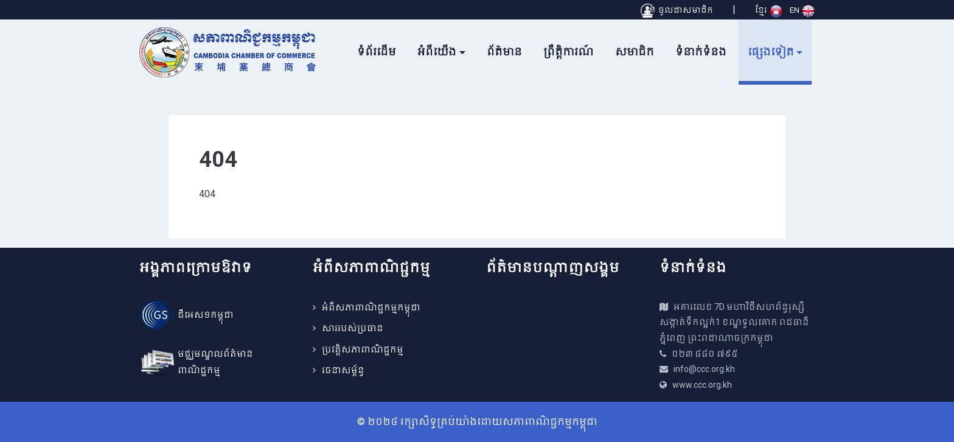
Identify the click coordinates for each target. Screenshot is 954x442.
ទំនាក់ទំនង (700, 52)
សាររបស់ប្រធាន (352, 328)
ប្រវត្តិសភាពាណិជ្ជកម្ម (362, 349)
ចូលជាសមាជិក (677, 10)
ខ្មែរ (768, 10)
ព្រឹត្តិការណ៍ (568, 52)
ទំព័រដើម (376, 52)
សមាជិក (634, 52)
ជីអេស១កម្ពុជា (206, 315)
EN (802, 10)
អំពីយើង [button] (436, 52)
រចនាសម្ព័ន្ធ (343, 370)
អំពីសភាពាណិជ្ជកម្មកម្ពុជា (371, 307)
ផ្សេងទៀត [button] (771, 52)
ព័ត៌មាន (504, 52)
